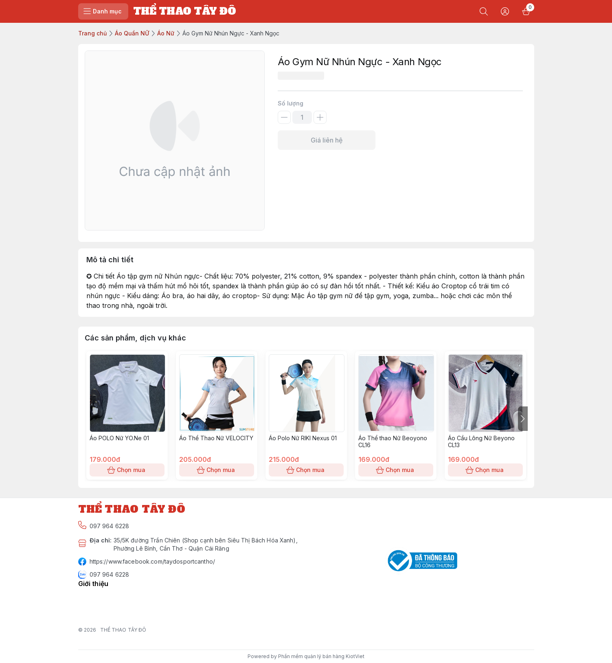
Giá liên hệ (326, 140)
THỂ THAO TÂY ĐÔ (123, 630)
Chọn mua (127, 469)
